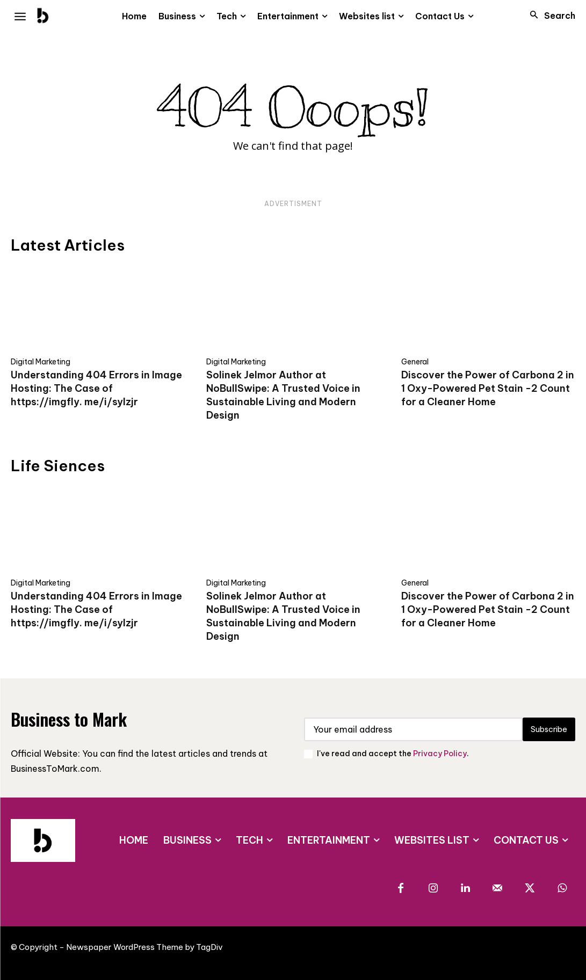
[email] (411, 729)
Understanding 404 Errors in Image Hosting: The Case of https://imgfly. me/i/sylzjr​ (96, 388)
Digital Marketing (40, 361)
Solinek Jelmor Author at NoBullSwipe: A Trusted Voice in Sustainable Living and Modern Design (283, 395)
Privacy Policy (440, 753)
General (415, 361)
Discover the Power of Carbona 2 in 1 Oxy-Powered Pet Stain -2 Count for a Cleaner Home (487, 388)
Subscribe (546, 729)
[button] (549, 15)
